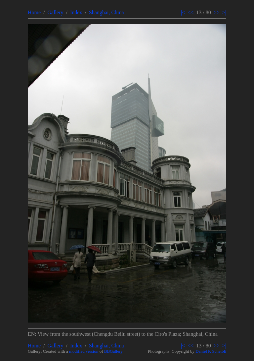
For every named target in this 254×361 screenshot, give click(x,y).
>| (224, 12)
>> (217, 12)
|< (183, 12)
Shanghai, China (106, 12)
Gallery (56, 12)
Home (34, 12)
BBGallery (113, 351)
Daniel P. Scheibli (210, 351)
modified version (83, 351)
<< (190, 12)
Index (76, 12)
